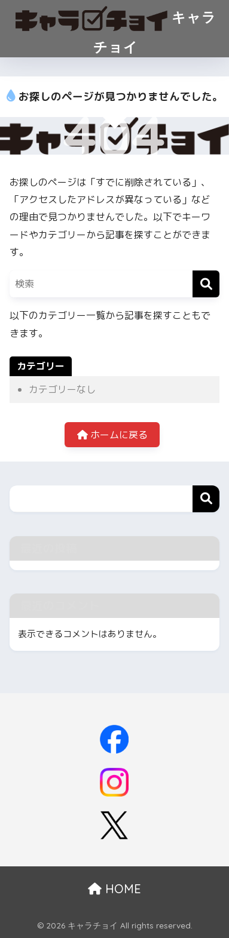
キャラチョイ (116, 28)
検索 (206, 498)
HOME (114, 888)
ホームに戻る (112, 434)
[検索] (206, 283)
